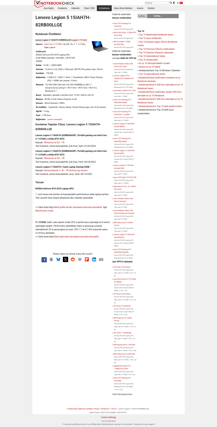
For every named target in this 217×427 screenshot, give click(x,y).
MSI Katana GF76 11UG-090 (124, 345)
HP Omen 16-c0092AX (122, 306)
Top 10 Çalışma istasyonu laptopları (156, 52)
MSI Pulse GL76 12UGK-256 (124, 354)
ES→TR (60, 142)
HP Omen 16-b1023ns (122, 267)
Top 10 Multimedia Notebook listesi (156, 34)
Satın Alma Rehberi (123, 8)
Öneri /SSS (89, 8)
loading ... (142, 16)
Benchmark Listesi (44, 210)
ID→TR (65, 170)
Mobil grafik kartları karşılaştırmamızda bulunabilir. (78, 207)
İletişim (151, 8)
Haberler (75, 8)
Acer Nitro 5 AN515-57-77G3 (125, 91)
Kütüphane (104, 8)
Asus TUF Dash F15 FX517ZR (125, 177)
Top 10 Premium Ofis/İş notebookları (157, 49)
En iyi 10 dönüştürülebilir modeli (154, 63)
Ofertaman (49, 142)
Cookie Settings (108, 417)
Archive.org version (78, 170)
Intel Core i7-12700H (53, 44)
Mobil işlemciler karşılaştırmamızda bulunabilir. (76, 236)
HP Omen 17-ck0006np (123, 333)
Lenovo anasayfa (54, 119)
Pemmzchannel (51, 170)
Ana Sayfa (49, 8)
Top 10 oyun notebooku (150, 38)
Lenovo (113, 409)
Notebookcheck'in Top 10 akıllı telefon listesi (160, 106)
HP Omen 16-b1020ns (122, 294)
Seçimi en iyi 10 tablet (149, 67)
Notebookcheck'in (148, 99)
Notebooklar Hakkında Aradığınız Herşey (83, 409)
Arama (140, 8)
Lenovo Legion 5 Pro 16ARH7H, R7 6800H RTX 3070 (124, 78)
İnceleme (62, 8)
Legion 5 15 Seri (79, 40)
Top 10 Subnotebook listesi (152, 56)
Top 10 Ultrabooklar (148, 59)
